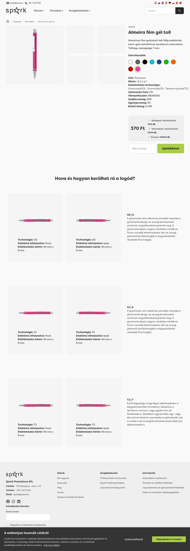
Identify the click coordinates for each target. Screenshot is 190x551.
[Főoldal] (23, 474)
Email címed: (12, 511)
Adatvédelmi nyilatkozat (154, 478)
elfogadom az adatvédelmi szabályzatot (28, 525)
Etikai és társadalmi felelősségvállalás (160, 492)
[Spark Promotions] (16, 10)
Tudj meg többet (51, 545)
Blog (59, 487)
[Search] (179, 10)
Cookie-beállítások (134, 539)
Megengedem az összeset (169, 539)
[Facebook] (8, 501)
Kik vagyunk (63, 478)
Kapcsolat (62, 482)
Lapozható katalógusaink (112, 487)
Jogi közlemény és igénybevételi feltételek (163, 487)
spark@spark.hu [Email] (21, 494)
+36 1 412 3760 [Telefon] (23, 490)
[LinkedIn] (19, 501)
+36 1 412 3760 (34, 3)
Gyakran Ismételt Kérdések (70, 497)
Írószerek (17, 21)
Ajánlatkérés (170, 148)
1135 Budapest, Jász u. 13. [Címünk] (28, 486)
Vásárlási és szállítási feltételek (157, 482)
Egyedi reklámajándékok (112, 482)
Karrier (60, 492)
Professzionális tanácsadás (113, 478)
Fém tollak (29, 21)
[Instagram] (13, 501)
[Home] (8, 21)
